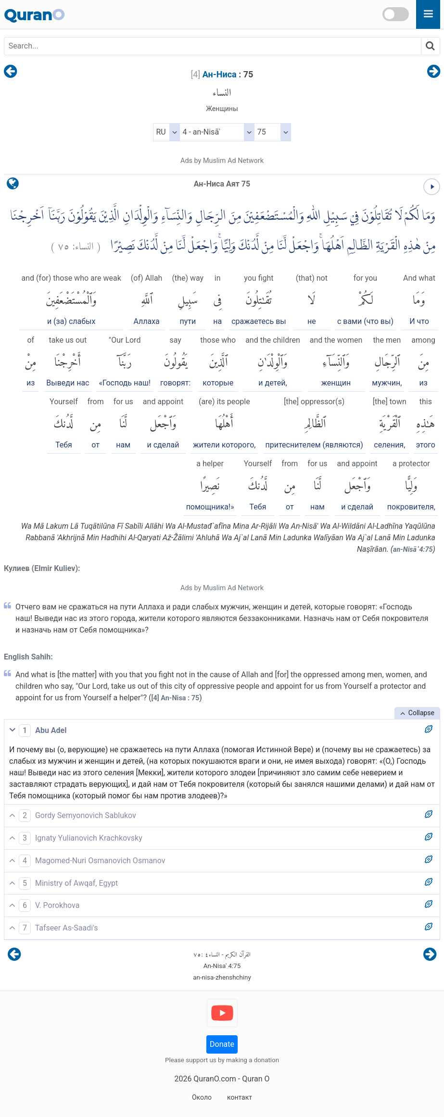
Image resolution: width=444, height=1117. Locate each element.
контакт (239, 1097)
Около (202, 1097)
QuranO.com (214, 1078)
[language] (13, 185)
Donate (222, 1044)
